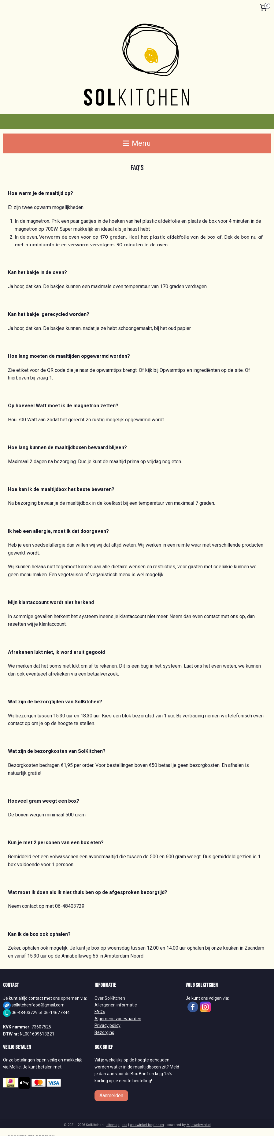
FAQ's (99, 1011)
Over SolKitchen (109, 998)
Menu (137, 143)
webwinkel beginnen (147, 1125)
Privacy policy (107, 1025)
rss (124, 1125)
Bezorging (104, 1032)
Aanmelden (111, 1095)
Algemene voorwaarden (117, 1018)
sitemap (113, 1125)
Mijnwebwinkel (199, 1125)
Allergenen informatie (115, 1004)
